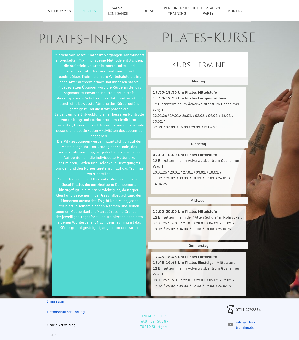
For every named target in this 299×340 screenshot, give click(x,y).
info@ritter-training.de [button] (245, 324)
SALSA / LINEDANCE (118, 10)
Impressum (56, 301)
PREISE (147, 10)
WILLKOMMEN (59, 10)
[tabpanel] (66, 33)
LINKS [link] (52, 335)
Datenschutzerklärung (66, 311)
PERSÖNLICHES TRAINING (177, 10)
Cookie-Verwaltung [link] (61, 324)
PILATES (89, 10)
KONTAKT (236, 10)
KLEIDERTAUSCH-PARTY (208, 10)
